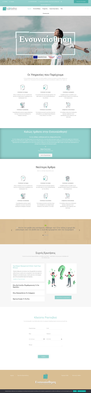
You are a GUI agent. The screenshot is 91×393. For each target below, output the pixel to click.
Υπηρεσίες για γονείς (45, 92)
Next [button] (79, 230)
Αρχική (12, 375)
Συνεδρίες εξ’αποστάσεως (68, 109)
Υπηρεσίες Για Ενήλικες (22, 109)
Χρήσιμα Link (64, 375)
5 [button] (46, 235)
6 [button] (47, 235)
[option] (45, 228)
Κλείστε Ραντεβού (81, 1)
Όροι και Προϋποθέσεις (23, 375)
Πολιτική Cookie (76, 375)
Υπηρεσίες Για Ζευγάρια (45, 109)
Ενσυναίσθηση (45, 382)
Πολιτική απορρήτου (81, 391)
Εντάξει (75, 391)
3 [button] (44, 235)
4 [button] (45, 235)
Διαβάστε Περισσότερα (19, 279)
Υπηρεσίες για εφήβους (68, 92)
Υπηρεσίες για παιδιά (22, 92)
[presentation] (38, 349)
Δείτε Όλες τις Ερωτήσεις (63, 297)
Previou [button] (11, 230)
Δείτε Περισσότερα (45, 155)
